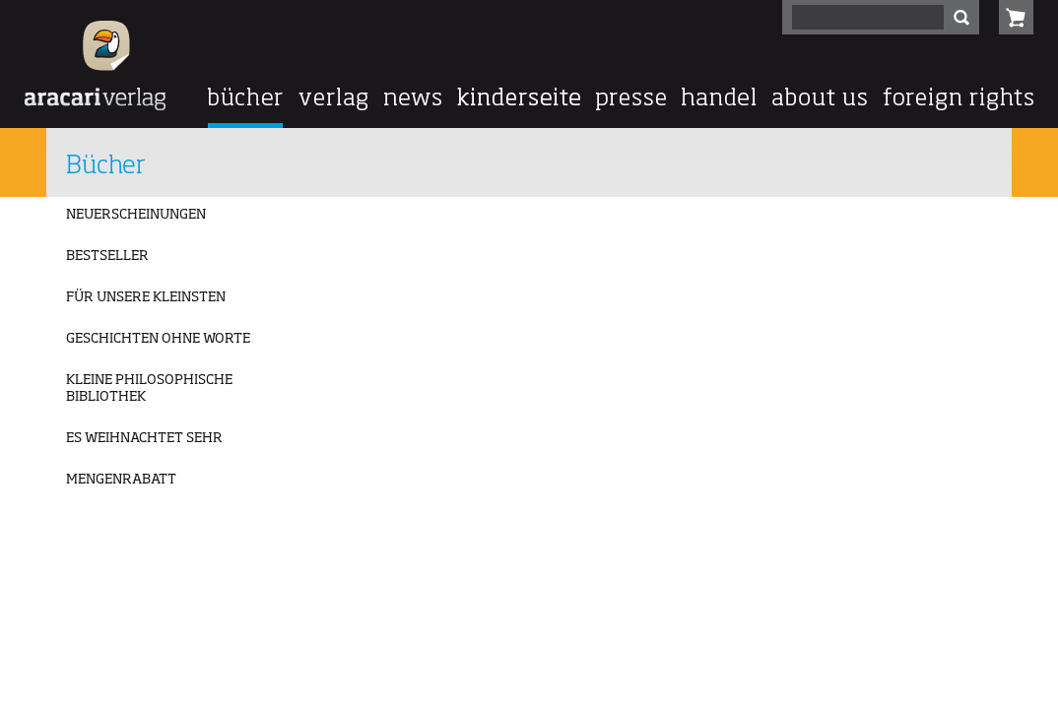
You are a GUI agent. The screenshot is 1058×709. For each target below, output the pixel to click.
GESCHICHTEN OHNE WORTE (158, 339)
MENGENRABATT (121, 479)
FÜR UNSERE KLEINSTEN (146, 297)
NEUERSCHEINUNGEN (136, 215)
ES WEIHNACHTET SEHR (144, 438)
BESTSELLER (107, 256)
